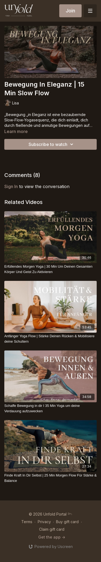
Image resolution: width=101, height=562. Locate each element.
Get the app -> (51, 537)
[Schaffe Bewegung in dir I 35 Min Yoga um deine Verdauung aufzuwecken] (50, 408)
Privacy (44, 521)
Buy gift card (67, 521)
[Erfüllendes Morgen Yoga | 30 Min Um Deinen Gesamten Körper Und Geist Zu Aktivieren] (50, 269)
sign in (11, 186)
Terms (26, 521)
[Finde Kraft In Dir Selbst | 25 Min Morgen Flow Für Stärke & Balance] (50, 478)
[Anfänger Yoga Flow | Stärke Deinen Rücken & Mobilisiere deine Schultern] (50, 338)
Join (70, 10)
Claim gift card (51, 529)
